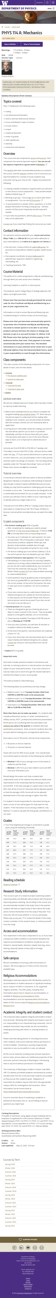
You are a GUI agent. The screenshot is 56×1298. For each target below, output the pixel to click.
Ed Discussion (36, 200)
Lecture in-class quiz (16, 379)
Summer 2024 (10, 1191)
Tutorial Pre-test (14, 385)
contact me (23, 571)
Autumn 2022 (10, 1218)
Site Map (28, 1282)
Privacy (28, 1278)
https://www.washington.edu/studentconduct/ (21, 1092)
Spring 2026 (10, 1164)
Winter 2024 (10, 1199)
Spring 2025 (10, 1179)
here (22, 194)
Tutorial (8, 383)
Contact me (7, 224)
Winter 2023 (10, 1214)
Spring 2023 (10, 1210)
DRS (31, 948)
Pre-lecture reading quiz (17, 376)
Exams (8, 393)
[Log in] (47, 2)
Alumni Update (28, 1284)
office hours (38, 215)
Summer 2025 (10, 1176)
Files (15, 454)
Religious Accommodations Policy (26, 996)
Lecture (8, 373)
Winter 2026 (10, 1168)
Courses (7, 27)
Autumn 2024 (16, 27)
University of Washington (24, 1293)
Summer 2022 (10, 1222)
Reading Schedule (11, 884)
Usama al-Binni (8, 76)
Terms (28, 1280)
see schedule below (29, 414)
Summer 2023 (10, 1206)
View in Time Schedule (32, 44)
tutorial (43, 158)
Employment (28, 1286)
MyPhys (39, 3)
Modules (42, 164)
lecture (33, 158)
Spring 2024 (10, 1195)
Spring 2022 (10, 1226)
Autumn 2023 (10, 1203)
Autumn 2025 (10, 1172)
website (10, 170)
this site (35, 569)
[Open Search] (53, 2)
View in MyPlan (11, 44)
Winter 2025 (10, 1183)
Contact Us (28, 1289)
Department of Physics (19, 8)
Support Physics (28, 1239)
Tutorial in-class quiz (16, 389)
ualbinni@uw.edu (38, 247)
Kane (37, 509)
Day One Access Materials (29, 531)
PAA (31, 451)
